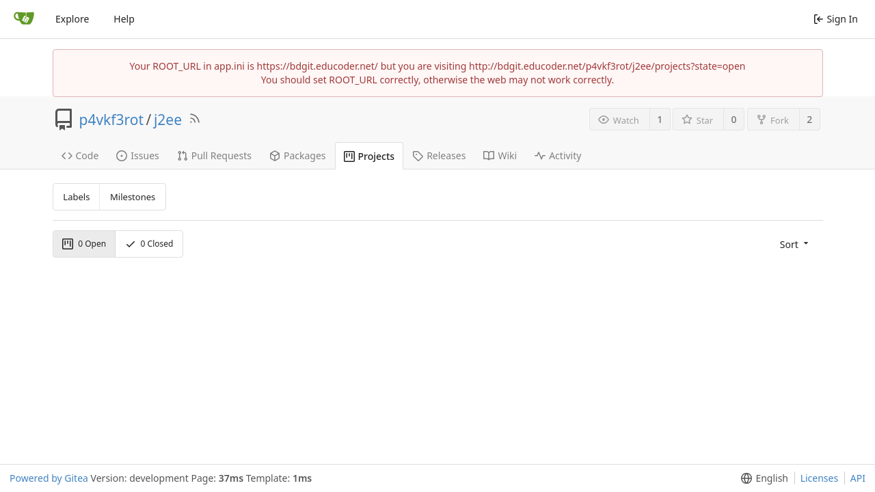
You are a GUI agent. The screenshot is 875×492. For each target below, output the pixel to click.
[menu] (795, 243)
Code (80, 155)
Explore (72, 18)
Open (84, 243)
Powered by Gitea (49, 478)
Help (124, 18)
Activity (558, 155)
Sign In (836, 18)
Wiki (500, 155)
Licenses (819, 478)
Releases (439, 155)
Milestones (132, 197)
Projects (369, 156)
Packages (297, 155)
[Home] (24, 19)
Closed (149, 243)
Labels (76, 197)
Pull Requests (214, 155)
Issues (137, 155)
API (857, 478)
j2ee (168, 119)
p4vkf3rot (111, 119)
